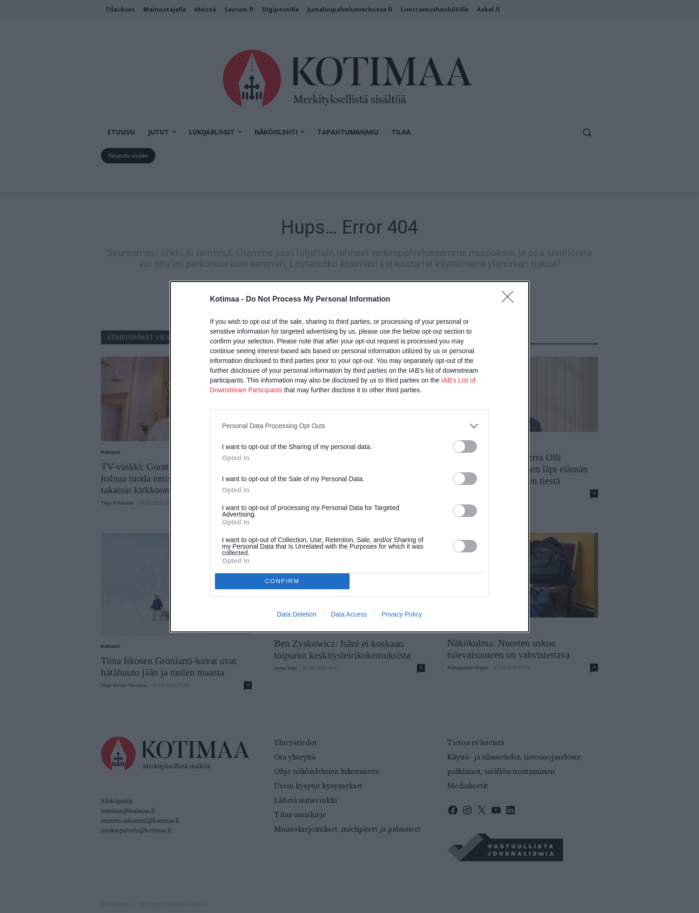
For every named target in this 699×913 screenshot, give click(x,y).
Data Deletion (296, 614)
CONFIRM (282, 580)
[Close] (510, 300)
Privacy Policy (402, 614)
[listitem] (349, 426)
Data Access (349, 614)
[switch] (465, 446)
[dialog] (349, 457)
